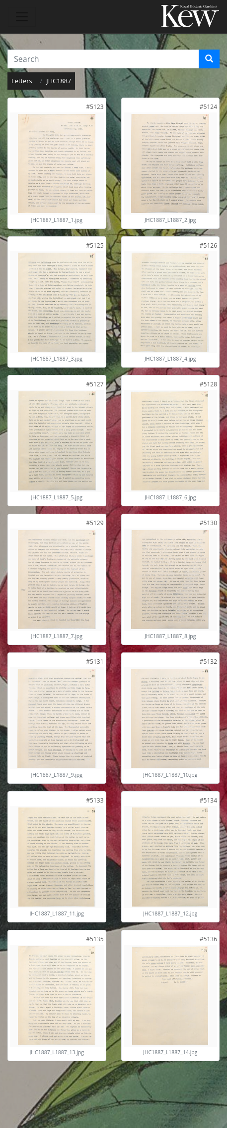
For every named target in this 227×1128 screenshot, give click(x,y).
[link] (94, 107)
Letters (21, 80)
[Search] (209, 59)
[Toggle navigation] (22, 17)
